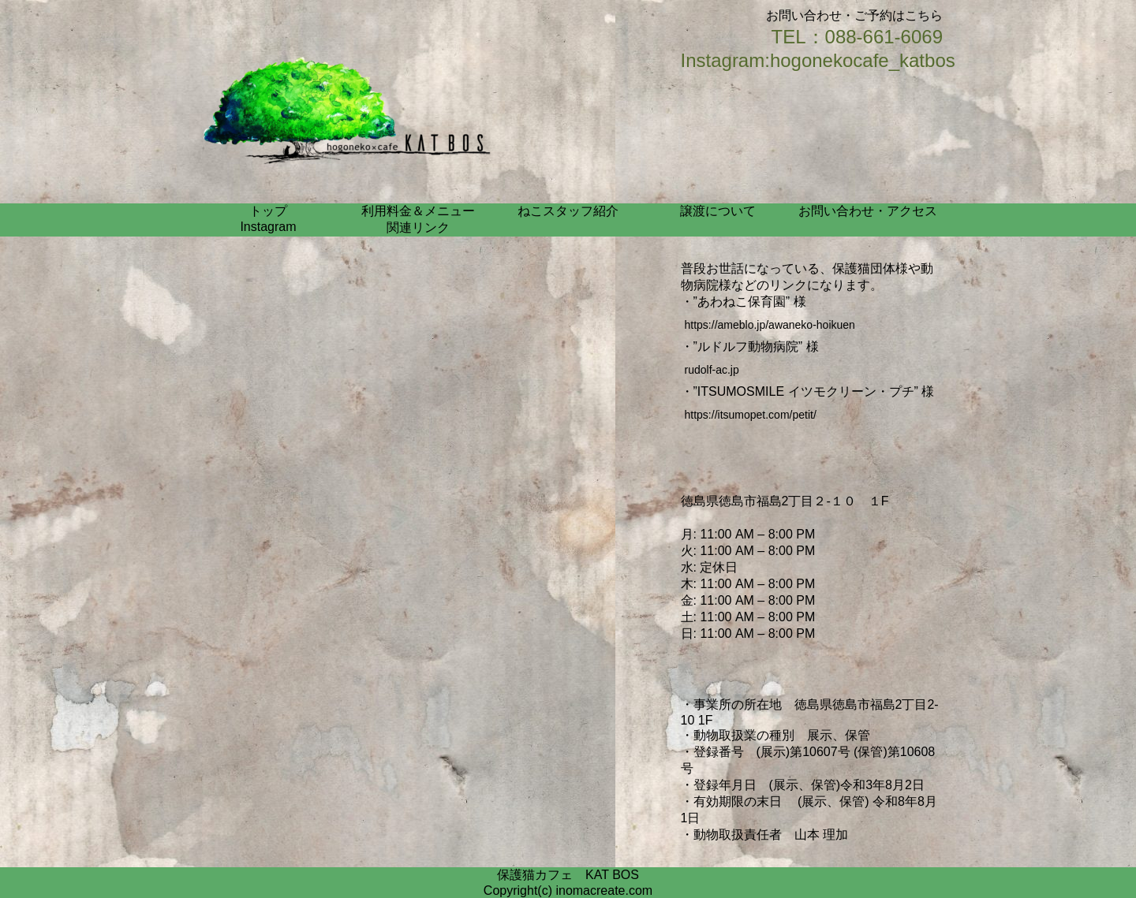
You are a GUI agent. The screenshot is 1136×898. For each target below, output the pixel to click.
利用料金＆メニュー (418, 211)
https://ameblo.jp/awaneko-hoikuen (770, 325)
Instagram (268, 226)
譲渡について (718, 211)
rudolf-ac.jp (712, 369)
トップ (268, 211)
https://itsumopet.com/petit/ (750, 414)
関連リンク (418, 227)
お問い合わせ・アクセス (867, 211)
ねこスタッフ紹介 (568, 211)
